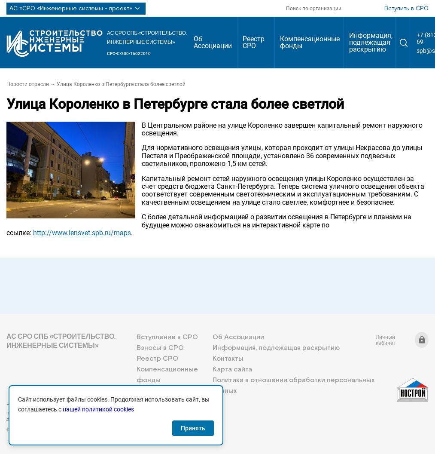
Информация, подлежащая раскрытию (370, 42)
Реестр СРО (254, 42)
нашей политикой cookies (98, 409)
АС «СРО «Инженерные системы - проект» (76, 8)
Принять (193, 428)
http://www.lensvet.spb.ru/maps (82, 233)
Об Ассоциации (213, 42)
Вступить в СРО (406, 8)
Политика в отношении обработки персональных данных (293, 386)
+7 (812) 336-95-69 (45, 404)
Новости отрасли (27, 84)
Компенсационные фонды (310, 42)
